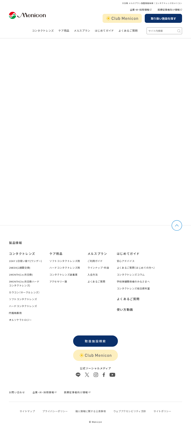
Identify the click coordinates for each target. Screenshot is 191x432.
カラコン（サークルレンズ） (24, 292)
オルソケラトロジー (20, 320)
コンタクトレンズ (43, 30)
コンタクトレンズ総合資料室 (133, 288)
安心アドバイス (126, 261)
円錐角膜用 (15, 313)
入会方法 (92, 274)
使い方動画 (125, 309)
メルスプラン (82, 30)
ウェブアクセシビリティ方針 (129, 411)
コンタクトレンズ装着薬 (63, 274)
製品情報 (15, 242)
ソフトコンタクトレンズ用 (64, 261)
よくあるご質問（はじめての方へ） (136, 267)
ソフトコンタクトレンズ (23, 299)
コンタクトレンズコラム (131, 274)
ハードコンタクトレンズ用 (64, 267)
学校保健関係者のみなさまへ (133, 281)
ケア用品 (63, 30)
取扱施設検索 (95, 341)
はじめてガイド (104, 30)
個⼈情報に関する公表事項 (90, 411)
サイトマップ (27, 411)
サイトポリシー (162, 411)
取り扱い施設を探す (163, 18)
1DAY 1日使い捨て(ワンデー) (25, 261)
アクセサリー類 (58, 281)
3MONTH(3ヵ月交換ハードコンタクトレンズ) (24, 283)
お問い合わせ (17, 392)
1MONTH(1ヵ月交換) (21, 274)
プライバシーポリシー (55, 411)
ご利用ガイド (95, 261)
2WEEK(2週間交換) (19, 267)
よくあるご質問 (128, 30)
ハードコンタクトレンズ (23, 306)
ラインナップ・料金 (98, 267)
